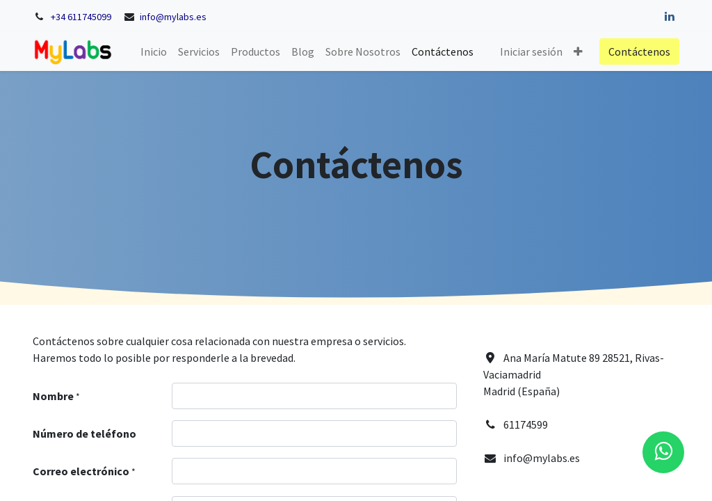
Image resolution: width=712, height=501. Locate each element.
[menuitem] (153, 51)
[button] (578, 51)
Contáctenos (639, 51)
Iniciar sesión (531, 51)
